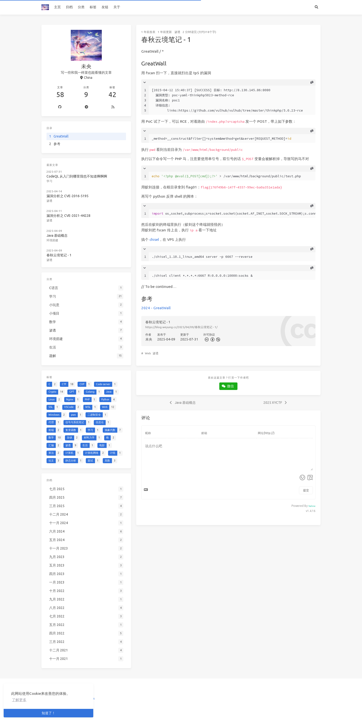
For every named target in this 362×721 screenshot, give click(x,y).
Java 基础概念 (57, 235)
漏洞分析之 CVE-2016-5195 (67, 196)
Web (148, 353)
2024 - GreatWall (156, 308)
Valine (311, 506)
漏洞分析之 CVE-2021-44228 (68, 215)
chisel (154, 239)
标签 (93, 7)
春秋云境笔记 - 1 (59, 254)
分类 (81, 7)
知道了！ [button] (48, 713)
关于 (116, 7)
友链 (105, 7)
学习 (50, 180)
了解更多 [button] (19, 700)
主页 (57, 7)
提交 (306, 490)
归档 (69, 7)
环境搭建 (52, 239)
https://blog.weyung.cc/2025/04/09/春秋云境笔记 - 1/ (181, 327)
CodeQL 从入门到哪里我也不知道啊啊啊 (77, 176)
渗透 (177, 31)
